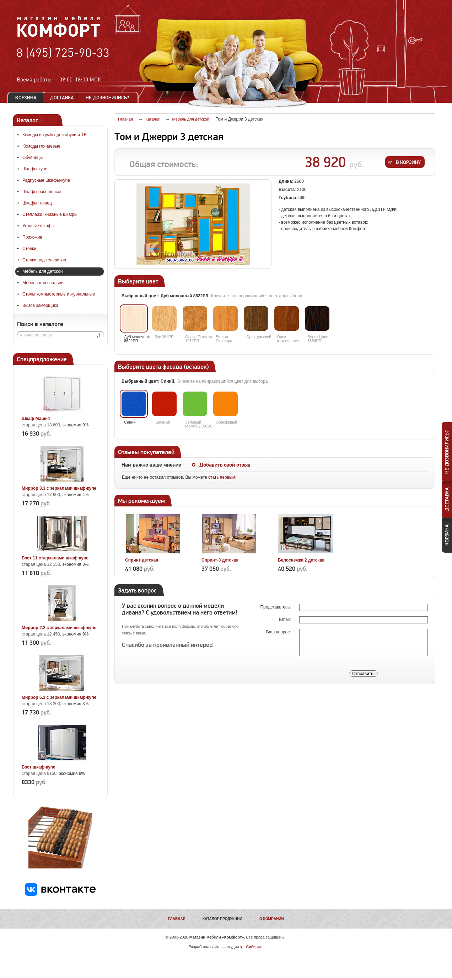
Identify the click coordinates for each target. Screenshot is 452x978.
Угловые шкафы (38, 225)
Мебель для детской (42, 271)
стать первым (221, 477)
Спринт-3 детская (219, 560)
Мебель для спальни (43, 282)
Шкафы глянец (37, 203)
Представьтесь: (276, 607)
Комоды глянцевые (41, 146)
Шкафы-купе (34, 168)
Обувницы (32, 157)
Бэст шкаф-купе (38, 767)
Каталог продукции (222, 919)
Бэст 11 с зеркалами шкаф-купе (55, 558)
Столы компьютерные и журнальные (58, 294)
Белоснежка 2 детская (301, 560)
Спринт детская (141, 560)
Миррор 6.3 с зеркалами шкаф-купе (59, 697)
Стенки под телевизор (44, 259)
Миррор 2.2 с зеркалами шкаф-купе (59, 627)
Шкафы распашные (41, 191)
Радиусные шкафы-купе (46, 180)
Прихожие (32, 237)
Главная (176, 919)
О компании (271, 919)
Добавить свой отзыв (225, 465)
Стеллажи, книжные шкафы (49, 214)
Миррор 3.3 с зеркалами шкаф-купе (59, 488)
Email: (285, 619)
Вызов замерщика (40, 305)
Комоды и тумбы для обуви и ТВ (54, 134)
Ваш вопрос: (279, 631)
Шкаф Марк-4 (36, 418)
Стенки (29, 248)
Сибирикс (254, 947)
